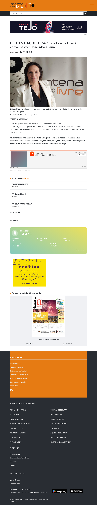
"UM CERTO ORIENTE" (58, 437)
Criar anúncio (15, 484)
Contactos (14, 386)
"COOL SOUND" (16, 415)
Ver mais (15, 212)
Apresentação (15, 363)
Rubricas (13, 461)
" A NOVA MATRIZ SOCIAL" (48, 205)
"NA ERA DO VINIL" (17, 428)
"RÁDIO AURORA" (16, 419)
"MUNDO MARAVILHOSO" (19, 424)
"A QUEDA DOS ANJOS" (58, 433)
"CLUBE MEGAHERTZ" (18, 433)
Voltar (14, 220)
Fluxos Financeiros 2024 (19, 375)
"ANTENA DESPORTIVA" (58, 424)
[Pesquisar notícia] (47, 13)
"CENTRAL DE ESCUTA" (58, 410)
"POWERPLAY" (55, 428)
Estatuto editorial (16, 367)
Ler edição (67, 344)
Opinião (13, 465)
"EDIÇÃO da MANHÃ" (18, 410)
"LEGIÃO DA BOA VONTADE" (60, 442)
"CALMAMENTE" (16, 437)
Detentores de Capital (18, 371)
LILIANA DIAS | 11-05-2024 (23, 170)
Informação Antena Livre (19, 458)
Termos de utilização (18, 382)
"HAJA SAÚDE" (15, 442)
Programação (15, 454)
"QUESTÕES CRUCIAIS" (48, 185)
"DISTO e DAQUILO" (57, 419)
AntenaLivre (13, 170)
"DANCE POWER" (56, 415)
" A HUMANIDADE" (48, 195)
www (29, 344)
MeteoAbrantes (80, 250)
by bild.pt (13, 501)
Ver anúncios (15, 480)
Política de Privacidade (18, 378)
